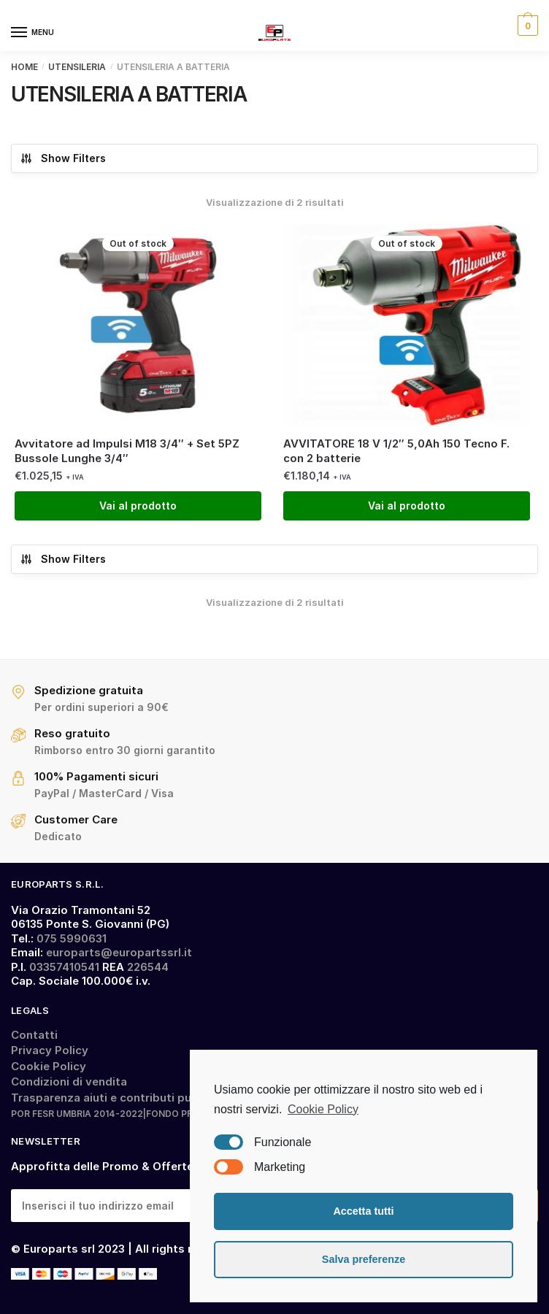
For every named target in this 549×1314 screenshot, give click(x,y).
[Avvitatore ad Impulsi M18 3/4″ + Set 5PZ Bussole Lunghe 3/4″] (138, 324)
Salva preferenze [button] (363, 1259)
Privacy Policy (49, 1050)
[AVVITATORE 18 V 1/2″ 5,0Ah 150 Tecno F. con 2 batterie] (406, 324)
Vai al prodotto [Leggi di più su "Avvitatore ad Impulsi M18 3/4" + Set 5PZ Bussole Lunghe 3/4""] (138, 505)
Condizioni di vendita (69, 1081)
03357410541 (64, 967)
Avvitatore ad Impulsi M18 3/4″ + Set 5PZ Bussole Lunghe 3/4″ (127, 451)
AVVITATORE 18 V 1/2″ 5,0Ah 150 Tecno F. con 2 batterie (396, 451)
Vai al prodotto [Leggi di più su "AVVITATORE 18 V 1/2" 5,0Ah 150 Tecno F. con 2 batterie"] (406, 505)
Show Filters (63, 158)
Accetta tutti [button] (363, 1211)
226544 (148, 967)
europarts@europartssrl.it (119, 952)
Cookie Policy (48, 1066)
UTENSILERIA (77, 66)
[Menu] (33, 33)
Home (24, 66)
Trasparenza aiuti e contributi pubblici (116, 1097)
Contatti (34, 1035)
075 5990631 (72, 938)
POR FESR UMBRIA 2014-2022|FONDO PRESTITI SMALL (132, 1113)
